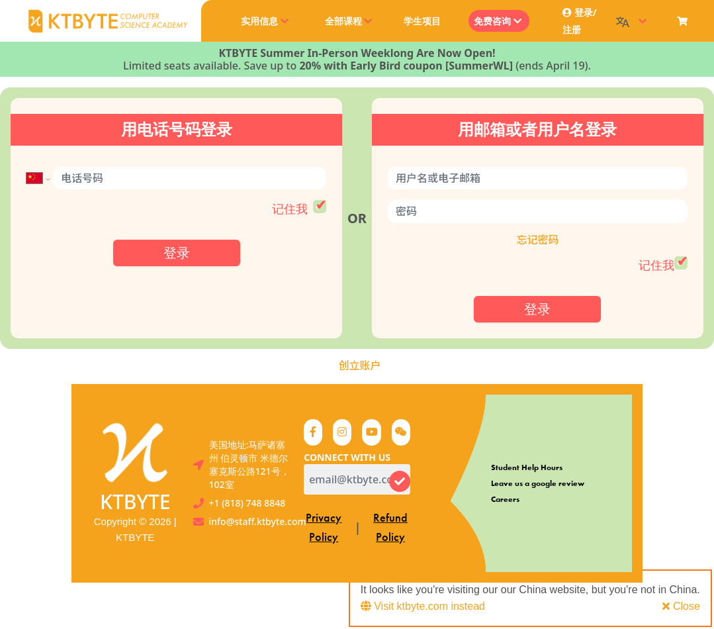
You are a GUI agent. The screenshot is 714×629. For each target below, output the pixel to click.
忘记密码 (537, 239)
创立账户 (359, 365)
